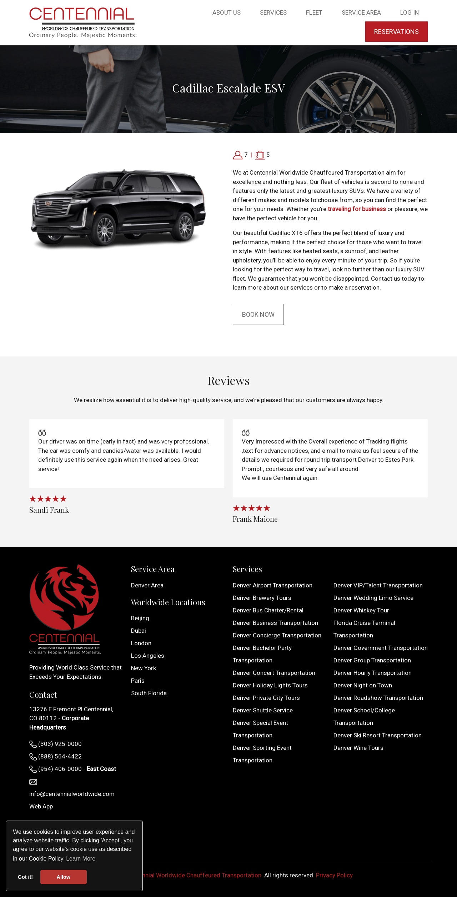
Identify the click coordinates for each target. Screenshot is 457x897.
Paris (138, 680)
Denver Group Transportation (372, 660)
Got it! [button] (25, 877)
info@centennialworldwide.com (72, 788)
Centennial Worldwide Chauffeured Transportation (193, 875)
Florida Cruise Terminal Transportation (364, 629)
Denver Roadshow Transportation (378, 697)
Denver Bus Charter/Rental (268, 610)
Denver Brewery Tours (262, 597)
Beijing (140, 618)
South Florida (149, 693)
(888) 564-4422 (55, 757)
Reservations (396, 31)
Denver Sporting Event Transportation (262, 754)
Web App (41, 806)
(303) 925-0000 (55, 744)
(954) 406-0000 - (72, 769)
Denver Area (147, 585)
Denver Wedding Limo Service (373, 597)
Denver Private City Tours (266, 697)
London (141, 643)
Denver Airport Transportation (272, 585)
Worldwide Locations (168, 602)
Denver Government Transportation (380, 647)
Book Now (258, 314)
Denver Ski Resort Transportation (377, 735)
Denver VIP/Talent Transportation (378, 585)
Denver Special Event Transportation (260, 729)
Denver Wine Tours (358, 747)
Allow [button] (63, 877)
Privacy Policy (334, 875)
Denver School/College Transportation (364, 716)
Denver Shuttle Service (263, 710)
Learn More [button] (80, 859)
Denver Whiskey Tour (361, 610)
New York (143, 668)
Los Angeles (147, 655)
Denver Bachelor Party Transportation (262, 654)
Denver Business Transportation (275, 622)
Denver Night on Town (362, 685)
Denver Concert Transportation (274, 672)
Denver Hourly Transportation (372, 672)
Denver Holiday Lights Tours (270, 685)
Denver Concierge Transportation (277, 635)
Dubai (138, 630)
